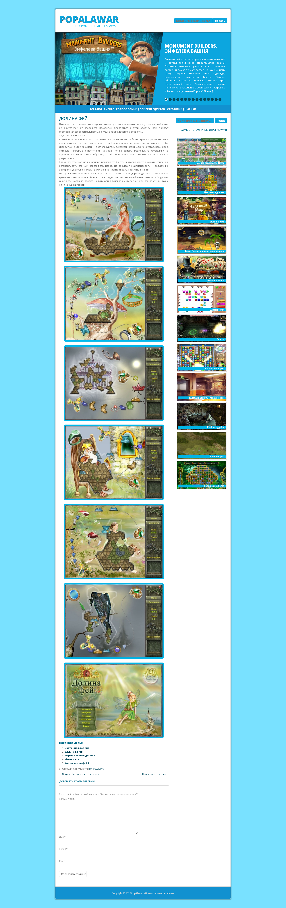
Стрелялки (174, 109)
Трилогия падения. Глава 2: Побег (206, 398)
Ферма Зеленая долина (80, 755)
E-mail (63, 849)
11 (204, 99)
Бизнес (109, 109)
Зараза (220, 339)
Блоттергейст (217, 310)
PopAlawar (89, 19)
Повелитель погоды (155, 774)
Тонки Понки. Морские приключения (204, 251)
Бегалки (96, 109)
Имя (62, 837)
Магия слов (72, 759)
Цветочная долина (77, 748)
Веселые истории (214, 368)
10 (200, 99)
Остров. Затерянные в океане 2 (79, 774)
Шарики (190, 109)
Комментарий (67, 798)
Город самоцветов (214, 486)
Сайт (62, 861)
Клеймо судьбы (215, 427)
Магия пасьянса (215, 280)
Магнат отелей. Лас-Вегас (210, 163)
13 (212, 99)
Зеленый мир (217, 221)
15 (220, 99)
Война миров (217, 456)
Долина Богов (74, 751)
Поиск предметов (152, 109)
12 (208, 99)
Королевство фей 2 (77, 763)
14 (216, 99)
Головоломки (126, 109)
